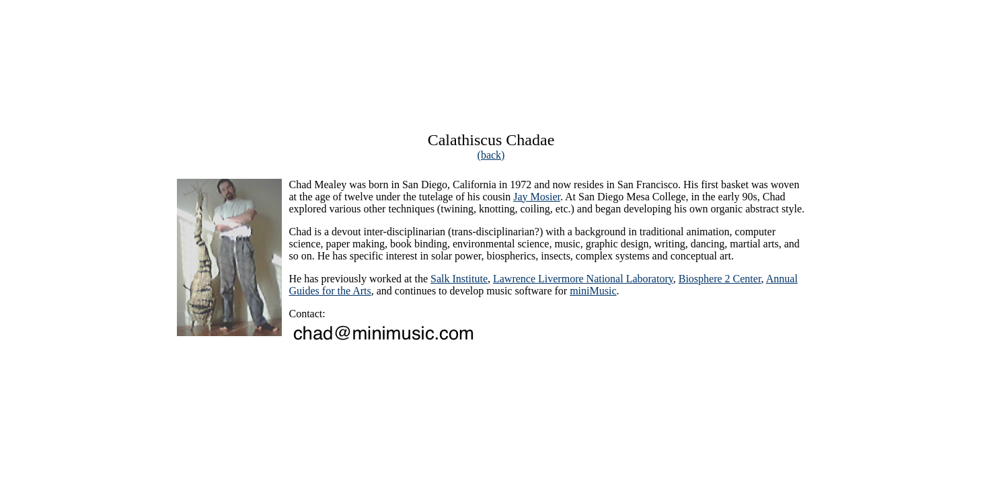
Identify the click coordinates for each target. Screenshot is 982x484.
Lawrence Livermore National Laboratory (583, 278)
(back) (491, 155)
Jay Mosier (536, 196)
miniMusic (593, 290)
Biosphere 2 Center (720, 278)
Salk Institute (459, 278)
